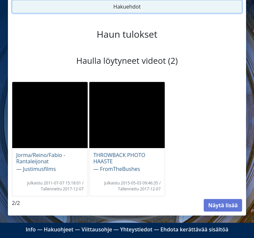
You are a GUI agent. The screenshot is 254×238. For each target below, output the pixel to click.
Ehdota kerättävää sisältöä (194, 229)
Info (30, 229)
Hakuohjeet (58, 229)
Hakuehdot (127, 6)
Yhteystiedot (136, 229)
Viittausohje (96, 229)
